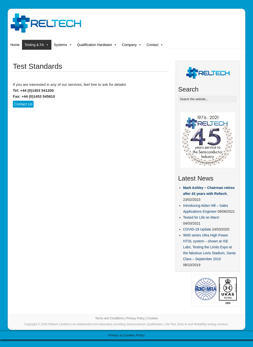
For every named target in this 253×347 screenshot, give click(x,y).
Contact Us (23, 104)
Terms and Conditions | (110, 318)
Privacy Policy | (136, 318)
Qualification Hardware (97, 45)
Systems (63, 45)
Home (15, 45)
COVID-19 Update (197, 229)
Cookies (152, 318)
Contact (155, 45)
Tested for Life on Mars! (201, 217)
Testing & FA (36, 45)
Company (132, 45)
